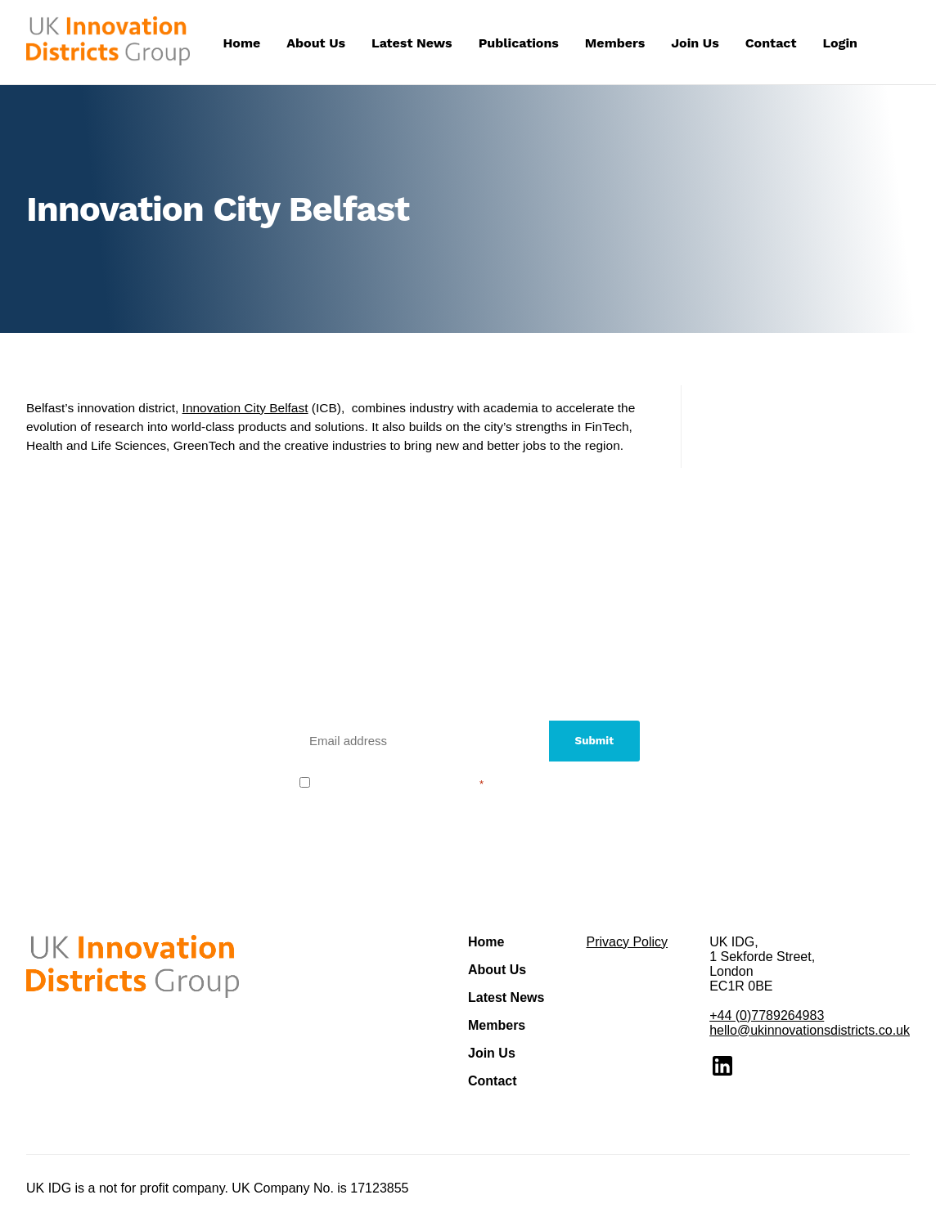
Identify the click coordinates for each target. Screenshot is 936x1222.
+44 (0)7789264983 (766, 1015)
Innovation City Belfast (245, 408)
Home (242, 43)
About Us (315, 43)
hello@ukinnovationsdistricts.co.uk (809, 1030)
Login (839, 43)
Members (615, 43)
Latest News (411, 43)
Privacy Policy (627, 942)
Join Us (694, 43)
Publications (519, 43)
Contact (771, 43)
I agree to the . (400, 783)
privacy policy (436, 783)
